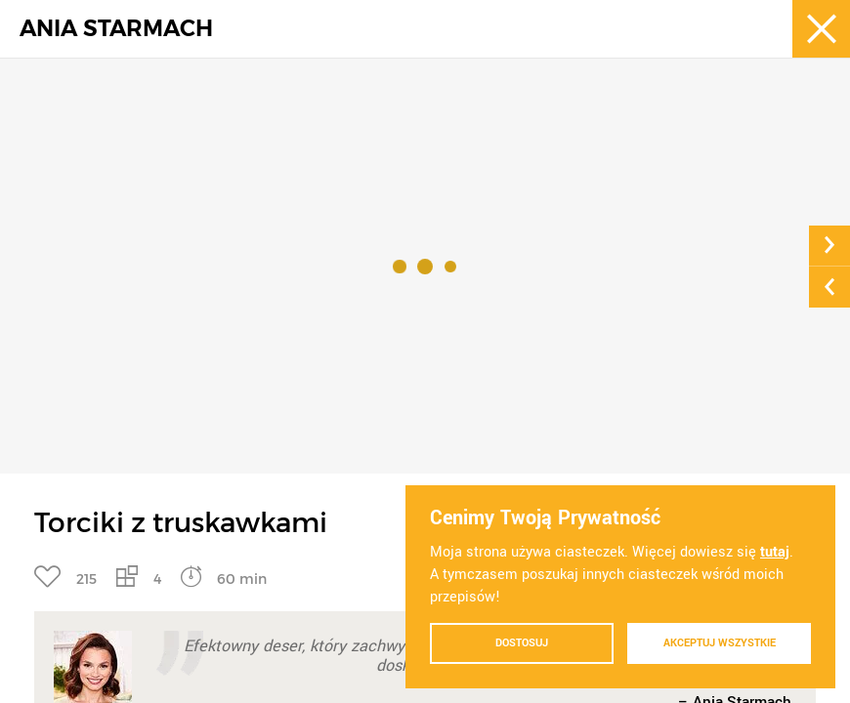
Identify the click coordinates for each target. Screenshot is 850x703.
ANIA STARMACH (116, 29)
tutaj (774, 552)
